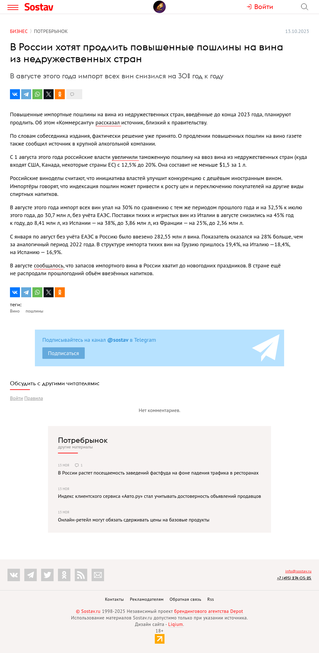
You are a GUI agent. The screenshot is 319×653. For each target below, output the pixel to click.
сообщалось (48, 265)
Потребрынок (83, 440)
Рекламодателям (147, 599)
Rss (210, 599)
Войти (16, 398)
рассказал (108, 122)
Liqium (175, 624)
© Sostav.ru (88, 611)
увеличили (125, 156)
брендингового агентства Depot (208, 611)
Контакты (114, 599)
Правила (33, 398)
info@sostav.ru (298, 571)
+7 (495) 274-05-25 (294, 578)
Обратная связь (186, 599)
